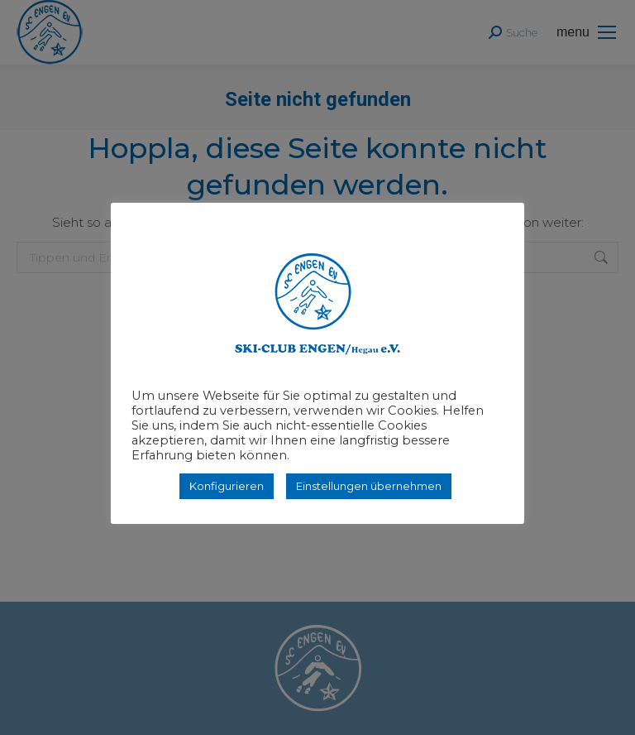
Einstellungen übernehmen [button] (369, 485)
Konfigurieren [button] (226, 485)
